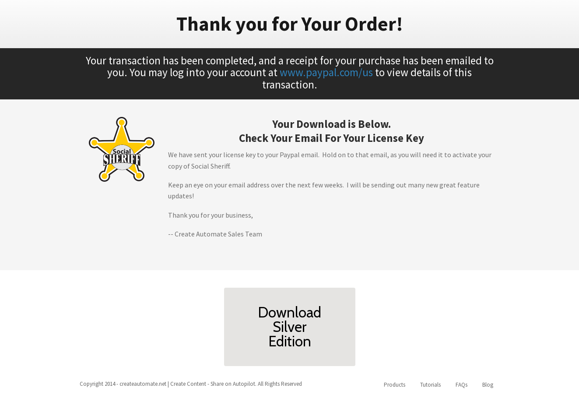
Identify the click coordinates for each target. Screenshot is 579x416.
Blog (487, 384)
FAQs (461, 384)
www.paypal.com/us (326, 72)
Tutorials (430, 384)
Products (394, 384)
